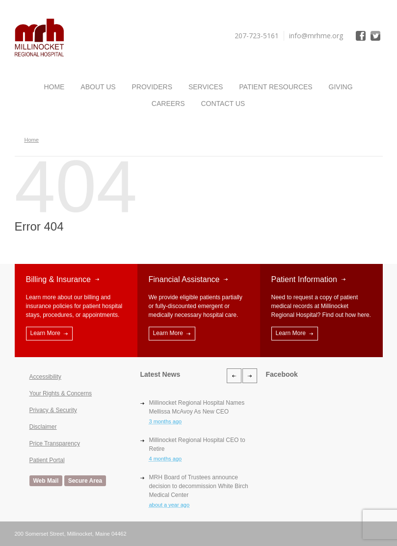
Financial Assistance (184, 279)
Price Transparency (54, 443)
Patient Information (304, 279)
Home (54, 87)
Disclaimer (43, 426)
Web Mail (46, 480)
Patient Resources (275, 87)
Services (205, 87)
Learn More (45, 333)
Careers (168, 103)
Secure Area (85, 480)
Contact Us (223, 103)
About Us (97, 87)
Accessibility (45, 376)
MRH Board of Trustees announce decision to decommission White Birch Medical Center (198, 486)
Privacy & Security (53, 410)
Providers (152, 87)
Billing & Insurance (58, 279)
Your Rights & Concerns (60, 393)
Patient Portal (47, 460)
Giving (341, 87)
